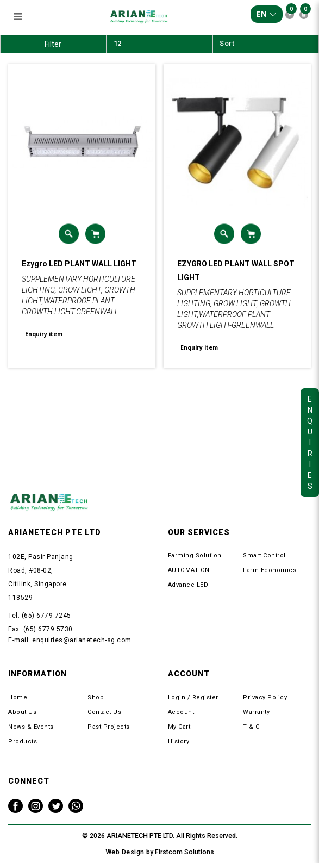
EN (267, 14)
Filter (53, 44)
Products (22, 741)
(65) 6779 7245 (46, 615)
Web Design (125, 852)
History (179, 741)
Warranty (256, 712)
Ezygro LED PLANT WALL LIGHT (79, 263)
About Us (22, 712)
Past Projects (108, 726)
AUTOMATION (189, 570)
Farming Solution (195, 555)
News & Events (31, 726)
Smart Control (264, 555)
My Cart (179, 726)
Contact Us (104, 712)
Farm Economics (269, 570)
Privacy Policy (265, 697)
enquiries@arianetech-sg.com (82, 640)
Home (17, 697)
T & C (251, 726)
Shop (95, 697)
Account (181, 712)
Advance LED (188, 584)
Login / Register (193, 697)
